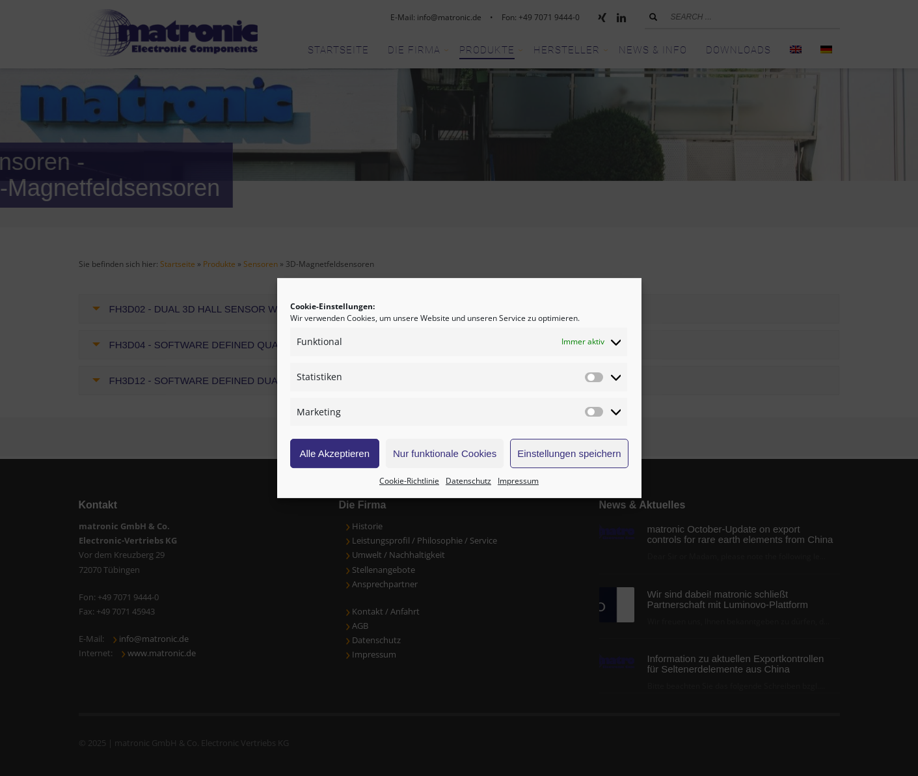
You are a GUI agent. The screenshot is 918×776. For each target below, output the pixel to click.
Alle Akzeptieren (334, 453)
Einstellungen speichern (569, 453)
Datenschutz (468, 481)
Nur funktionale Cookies (444, 453)
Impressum (518, 481)
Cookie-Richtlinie (409, 481)
